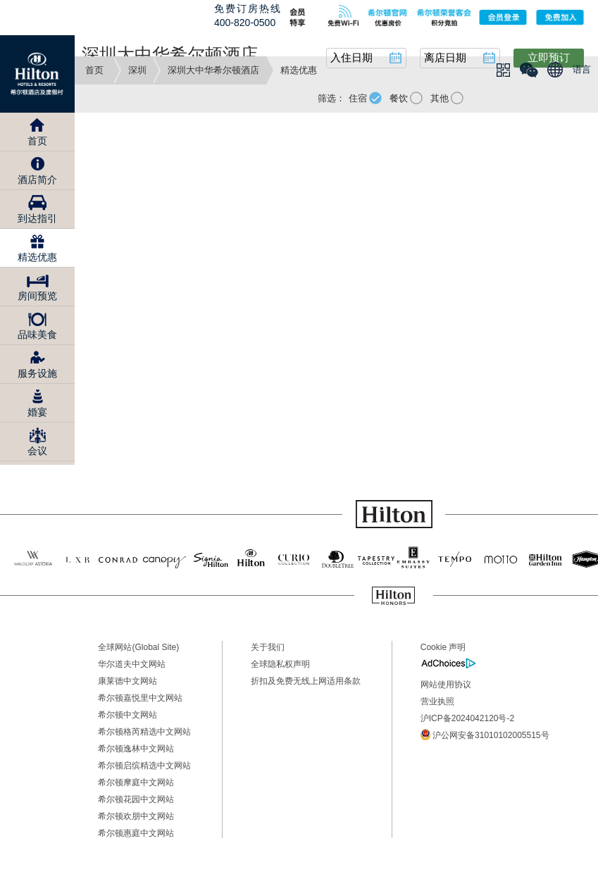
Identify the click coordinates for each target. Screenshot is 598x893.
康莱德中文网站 (127, 681)
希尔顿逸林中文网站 (136, 749)
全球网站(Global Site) (138, 647)
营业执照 (437, 701)
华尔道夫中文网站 (132, 664)
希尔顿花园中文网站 (136, 799)
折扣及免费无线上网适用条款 (306, 681)
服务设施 (37, 373)
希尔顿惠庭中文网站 (136, 833)
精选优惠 (37, 257)
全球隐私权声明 (280, 664)
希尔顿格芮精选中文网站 (144, 732)
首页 (94, 70)
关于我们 (268, 647)
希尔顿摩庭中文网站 (136, 782)
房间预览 (37, 295)
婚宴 (37, 412)
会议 (37, 450)
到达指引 (37, 218)
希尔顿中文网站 (127, 715)
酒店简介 (37, 179)
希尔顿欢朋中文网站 (136, 816)
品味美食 (37, 334)
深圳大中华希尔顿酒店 (213, 70)
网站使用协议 (446, 684)
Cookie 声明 (443, 647)
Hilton (37, 74)
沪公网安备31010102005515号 (485, 734)
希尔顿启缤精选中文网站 (144, 765)
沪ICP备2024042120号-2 (467, 718)
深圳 (137, 70)
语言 (582, 69)
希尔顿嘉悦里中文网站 (140, 698)
